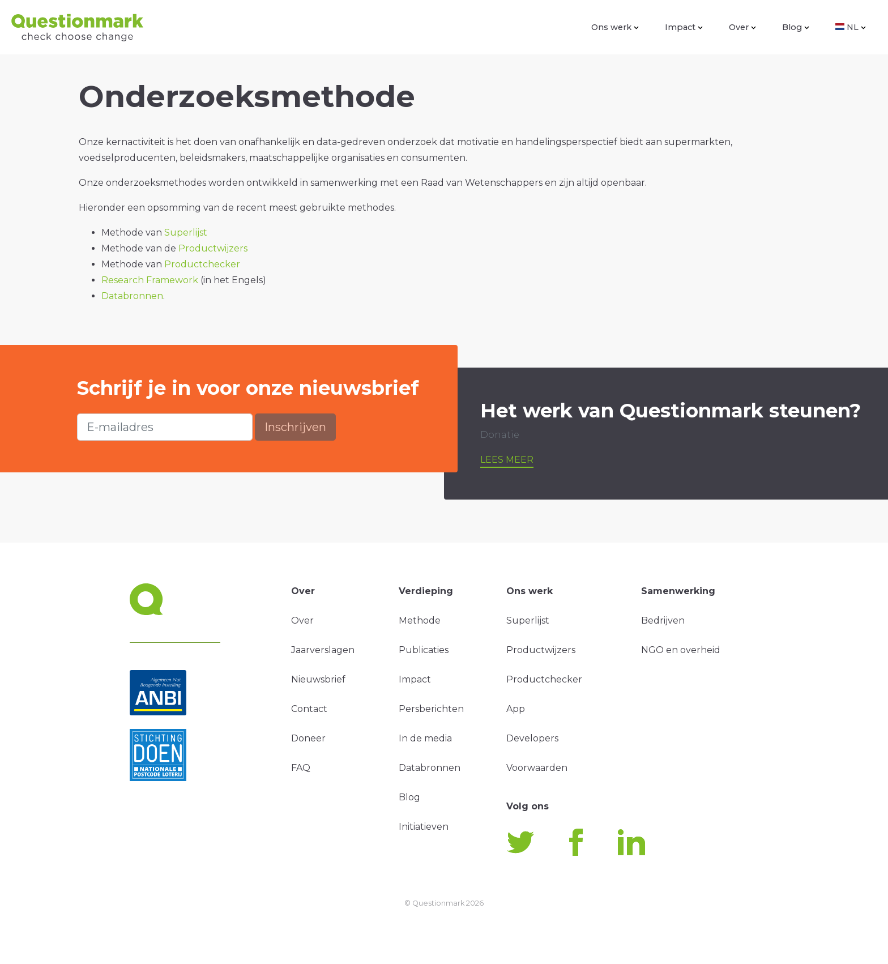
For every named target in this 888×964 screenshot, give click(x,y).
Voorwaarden (536, 767)
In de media (425, 738)
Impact (684, 27)
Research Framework (149, 280)
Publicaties (424, 650)
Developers (532, 738)
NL (850, 27)
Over (742, 27)
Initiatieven (424, 826)
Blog (795, 27)
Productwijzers (212, 248)
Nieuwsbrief (318, 679)
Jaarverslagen (323, 650)
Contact (309, 708)
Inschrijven (295, 427)
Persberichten (431, 708)
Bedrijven (663, 620)
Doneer (308, 738)
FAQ (300, 767)
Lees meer (506, 459)
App (515, 708)
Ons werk (615, 27)
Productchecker (202, 264)
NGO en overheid (680, 650)
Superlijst (185, 232)
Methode (420, 620)
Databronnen (132, 296)
